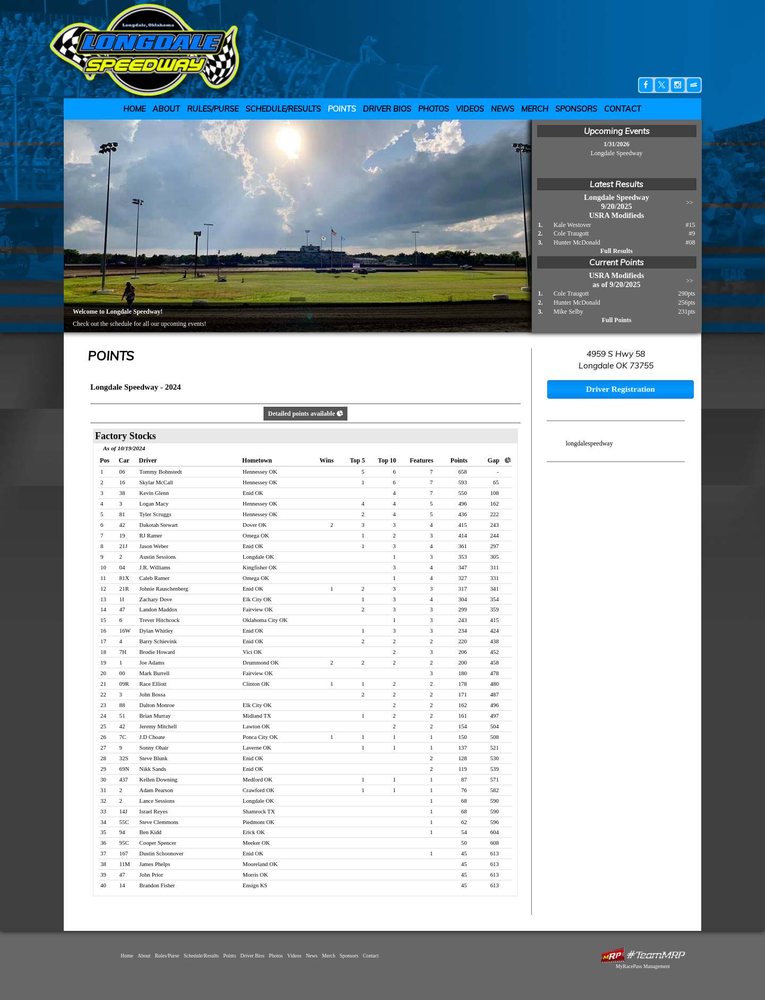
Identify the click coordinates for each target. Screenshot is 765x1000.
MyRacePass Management (643, 966)
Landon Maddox (158, 609)
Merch (534, 109)
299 (462, 609)
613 (494, 853)
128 (462, 758)
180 (462, 673)
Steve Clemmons (158, 822)
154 (462, 726)
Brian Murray (155, 715)
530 (494, 758)
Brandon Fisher (157, 885)
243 (494, 525)
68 (464, 800)
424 (494, 630)
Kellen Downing (158, 779)
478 (494, 673)
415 (462, 525)
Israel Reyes (153, 811)
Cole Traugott (571, 233)
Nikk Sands (152, 769)
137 (462, 747)
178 (462, 683)
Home (134, 109)
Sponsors (576, 109)
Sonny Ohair (153, 747)
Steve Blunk (153, 758)
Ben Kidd (150, 832)
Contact (622, 109)
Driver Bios (387, 109)
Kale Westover (572, 225)
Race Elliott (152, 683)
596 (494, 822)
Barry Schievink (157, 641)
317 (462, 588)
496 (462, 503)
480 (494, 683)
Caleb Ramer (154, 578)
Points (342, 109)
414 (462, 535)
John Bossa (152, 694)
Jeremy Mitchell (157, 726)
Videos (470, 109)
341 (494, 588)
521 (494, 747)
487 (494, 694)
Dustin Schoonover (161, 853)
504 (494, 726)
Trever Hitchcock (159, 620)
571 (494, 779)
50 (464, 842)
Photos (433, 109)
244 (494, 535)
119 (462, 769)
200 (462, 662)
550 (462, 493)
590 (494, 800)
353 (462, 556)
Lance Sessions (156, 800)
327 (462, 578)
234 (462, 630)
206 (462, 652)
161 (462, 715)
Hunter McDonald (577, 242)
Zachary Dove (155, 599)
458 (494, 662)
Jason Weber (153, 546)
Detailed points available (305, 413)
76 (464, 790)
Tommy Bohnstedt (160, 471)
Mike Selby (568, 311)
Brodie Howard (157, 652)
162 (494, 503)
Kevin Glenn (153, 493)
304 (462, 599)
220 (462, 641)
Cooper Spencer (157, 842)
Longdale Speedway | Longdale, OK (151, 49)
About (166, 109)
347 (462, 567)
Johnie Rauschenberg (163, 588)
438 (494, 641)
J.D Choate (152, 737)
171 (462, 694)
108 (494, 493)
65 (496, 482)
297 (494, 546)
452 (494, 652)
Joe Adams (151, 662)
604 (494, 832)
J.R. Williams (154, 567)
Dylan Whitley (156, 630)
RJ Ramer (150, 535)
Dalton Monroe (156, 705)
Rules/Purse (213, 109)
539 (494, 769)
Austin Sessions (157, 556)
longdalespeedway (589, 443)
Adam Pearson (156, 790)
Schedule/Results (283, 109)
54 (464, 832)
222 (494, 514)
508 (494, 737)
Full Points (617, 320)
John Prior (151, 874)
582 (494, 790)
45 (464, 853)
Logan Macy (153, 503)
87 (464, 779)
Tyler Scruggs (155, 514)
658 (462, 471)
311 (494, 567)
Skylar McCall (156, 482)
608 (494, 842)
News (502, 109)
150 (462, 737)
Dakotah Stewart (158, 525)
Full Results (616, 251)
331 (494, 578)
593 (462, 482)
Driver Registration (620, 388)
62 (464, 822)
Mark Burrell (154, 673)
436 (462, 514)
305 (494, 556)
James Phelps (154, 864)
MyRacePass (643, 955)
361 (462, 546)
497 (494, 715)
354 (494, 599)
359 (494, 609)
